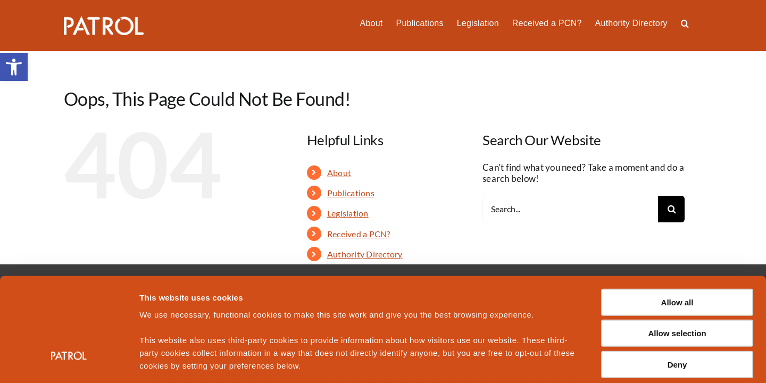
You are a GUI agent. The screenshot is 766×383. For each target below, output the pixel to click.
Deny (677, 281)
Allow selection (677, 249)
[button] (698, 22)
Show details (558, 362)
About (339, 173)
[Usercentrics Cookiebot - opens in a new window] (68, 362)
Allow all (677, 218)
